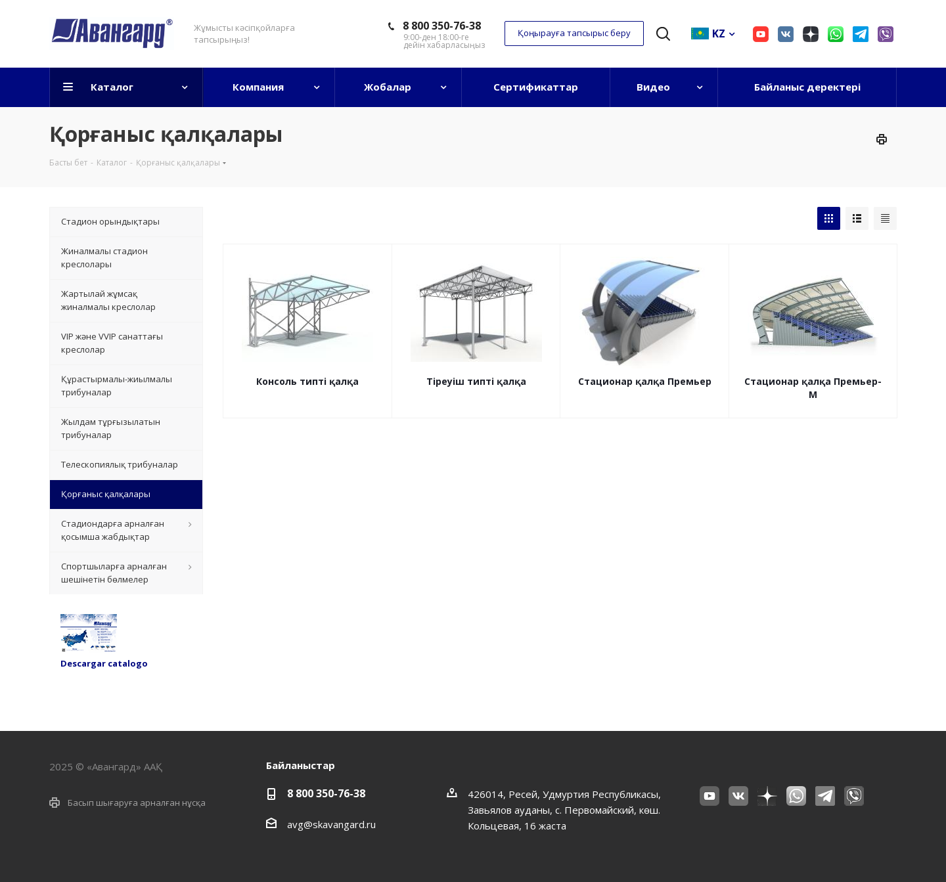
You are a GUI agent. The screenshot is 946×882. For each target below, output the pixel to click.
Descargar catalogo (104, 663)
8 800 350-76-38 (442, 25)
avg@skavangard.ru (331, 824)
